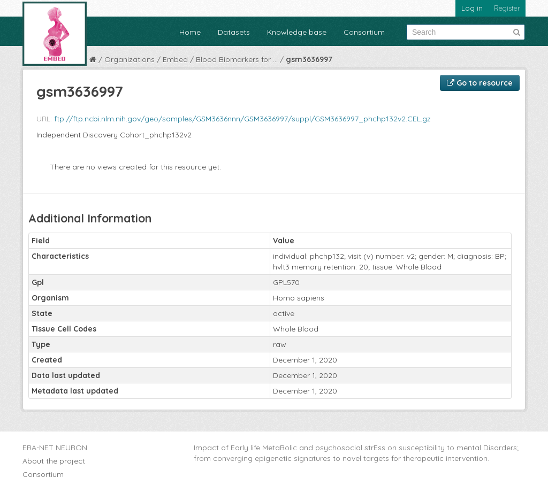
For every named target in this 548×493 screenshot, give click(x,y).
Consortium (364, 32)
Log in (472, 8)
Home (190, 32)
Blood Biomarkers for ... (237, 59)
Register (507, 8)
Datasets (234, 32)
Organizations (129, 59)
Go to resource (480, 83)
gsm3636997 (309, 59)
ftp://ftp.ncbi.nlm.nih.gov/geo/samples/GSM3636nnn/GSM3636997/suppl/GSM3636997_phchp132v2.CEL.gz (242, 119)
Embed (175, 59)
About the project (53, 461)
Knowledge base (296, 32)
